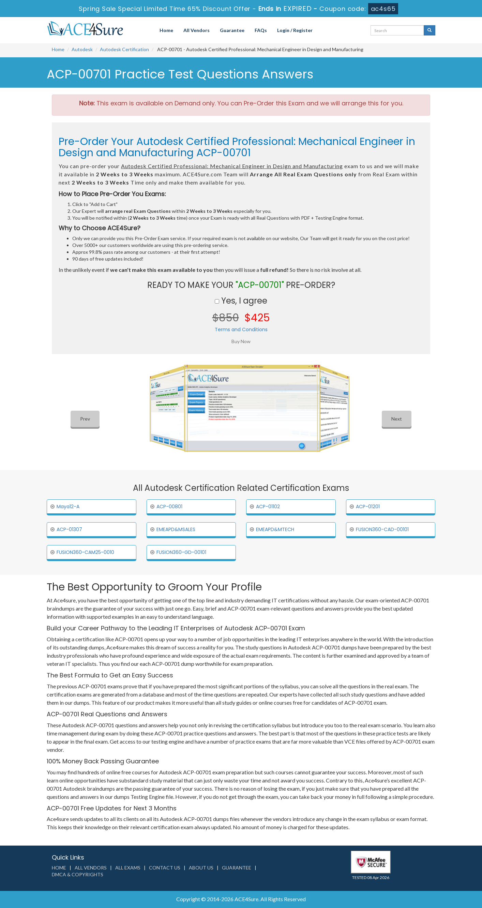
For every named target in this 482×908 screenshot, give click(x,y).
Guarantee (232, 30)
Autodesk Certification (124, 49)
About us (201, 867)
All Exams (127, 867)
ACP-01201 (368, 506)
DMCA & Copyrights (77, 874)
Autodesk (82, 49)
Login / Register (295, 30)
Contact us (164, 867)
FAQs (261, 30)
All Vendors (196, 30)
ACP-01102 (268, 506)
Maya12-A (68, 506)
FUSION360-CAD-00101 (382, 529)
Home (166, 30)
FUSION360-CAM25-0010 (85, 552)
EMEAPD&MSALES (175, 529)
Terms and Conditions (241, 329)
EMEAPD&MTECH (275, 529)
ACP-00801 (169, 506)
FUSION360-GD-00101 (181, 552)
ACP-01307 (69, 529)
